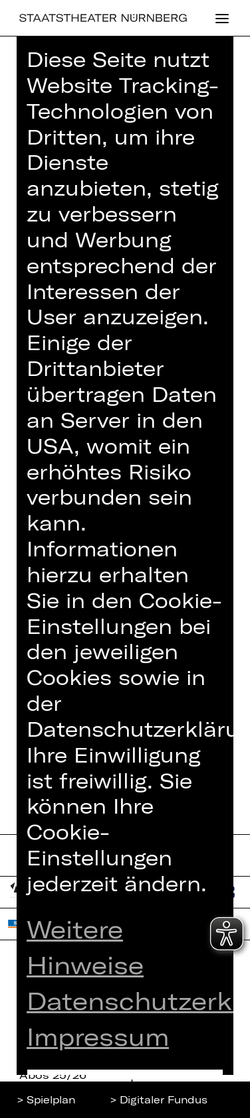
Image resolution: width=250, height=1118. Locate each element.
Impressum (98, 1036)
